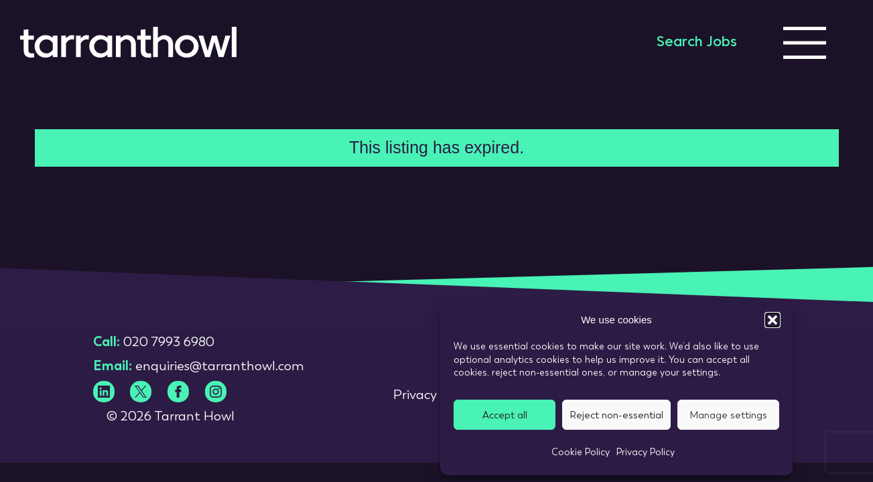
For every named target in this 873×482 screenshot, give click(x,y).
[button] (772, 320)
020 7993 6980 (168, 341)
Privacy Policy (645, 452)
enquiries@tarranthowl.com (219, 365)
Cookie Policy (580, 452)
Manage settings (728, 415)
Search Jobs (697, 43)
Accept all (504, 415)
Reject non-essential (616, 415)
